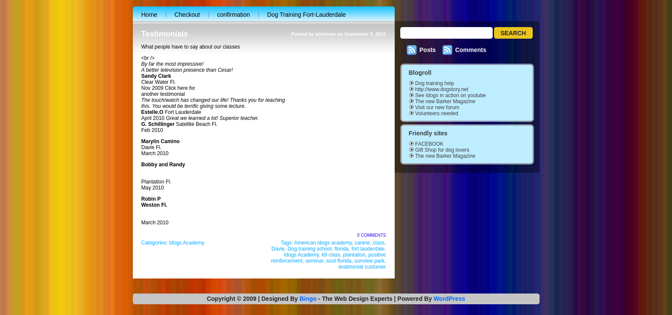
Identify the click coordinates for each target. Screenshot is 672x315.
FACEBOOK (429, 144)
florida (341, 249)
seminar (314, 261)
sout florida (339, 261)
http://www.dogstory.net (442, 89)
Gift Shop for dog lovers (442, 150)
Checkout (187, 14)
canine (362, 243)
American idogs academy (323, 243)
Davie (278, 249)
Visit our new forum (437, 107)
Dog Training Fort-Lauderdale (306, 14)
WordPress (449, 298)
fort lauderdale (367, 249)
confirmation (233, 14)
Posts (428, 49)
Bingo (308, 298)
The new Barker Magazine (445, 101)
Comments (470, 49)
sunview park (369, 261)
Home (149, 14)
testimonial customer (362, 267)
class (378, 243)
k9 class (331, 255)
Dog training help (434, 83)
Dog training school (310, 249)
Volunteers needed (436, 113)
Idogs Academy (186, 243)
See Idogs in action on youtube (450, 95)
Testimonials (164, 34)
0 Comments (371, 235)
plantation (354, 255)
